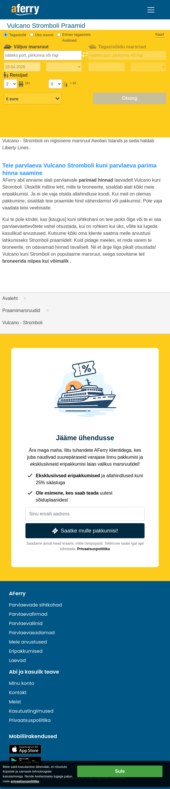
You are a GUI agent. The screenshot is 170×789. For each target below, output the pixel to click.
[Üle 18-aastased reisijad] (10, 84)
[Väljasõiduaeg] (64, 67)
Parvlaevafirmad (28, 614)
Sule (120, 771)
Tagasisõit (17, 35)
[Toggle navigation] (151, 10)
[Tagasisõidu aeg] (148, 67)
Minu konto (21, 683)
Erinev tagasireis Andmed (76, 37)
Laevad (17, 660)
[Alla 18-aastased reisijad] (55, 84)
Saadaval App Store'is (25, 749)
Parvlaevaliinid (25, 623)
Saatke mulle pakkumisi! (84, 531)
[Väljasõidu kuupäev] (22, 66)
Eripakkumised (25, 651)
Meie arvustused (28, 642)
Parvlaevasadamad (32, 632)
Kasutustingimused (31, 711)
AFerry (17, 593)
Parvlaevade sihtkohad (35, 605)
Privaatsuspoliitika (93, 549)
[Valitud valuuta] (32, 99)
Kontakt (18, 692)
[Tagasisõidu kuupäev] (106, 66)
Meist (15, 701)
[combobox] (43, 55)
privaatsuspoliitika (25, 781)
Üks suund (44, 35)
